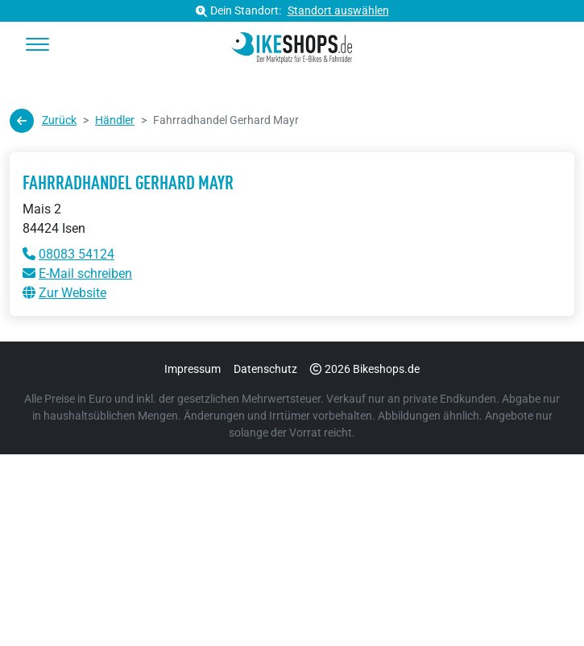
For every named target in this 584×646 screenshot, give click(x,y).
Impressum (192, 368)
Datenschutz (265, 368)
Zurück (43, 121)
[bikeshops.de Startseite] (292, 45)
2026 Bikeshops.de (365, 368)
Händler (115, 120)
